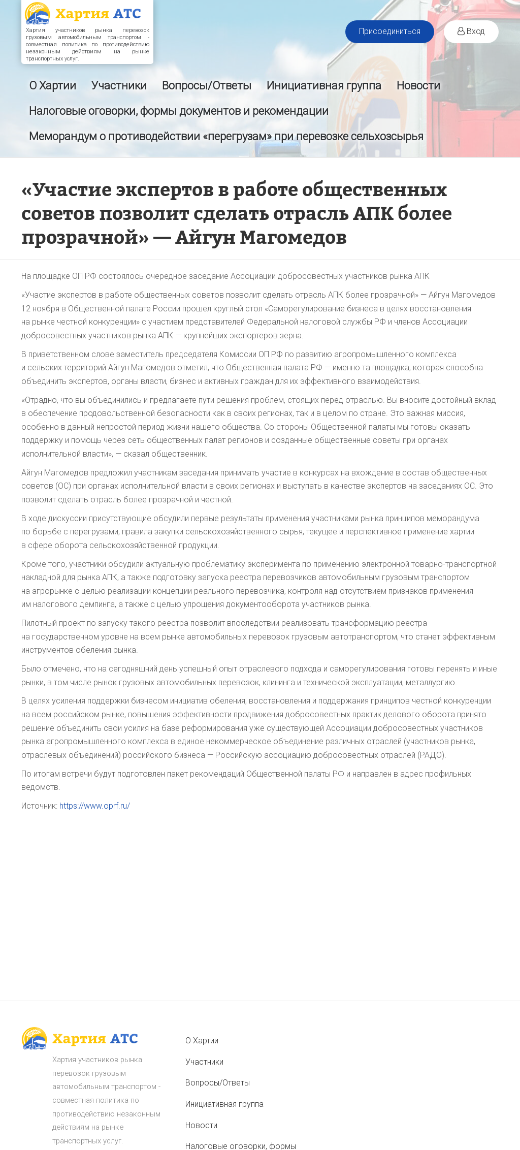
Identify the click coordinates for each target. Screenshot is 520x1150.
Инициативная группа (324, 85)
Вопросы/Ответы (206, 85)
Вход (471, 31)
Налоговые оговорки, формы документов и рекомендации (179, 111)
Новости (418, 85)
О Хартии (52, 85)
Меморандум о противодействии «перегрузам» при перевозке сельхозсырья (226, 136)
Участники (119, 85)
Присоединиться (389, 31)
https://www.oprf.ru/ (94, 806)
